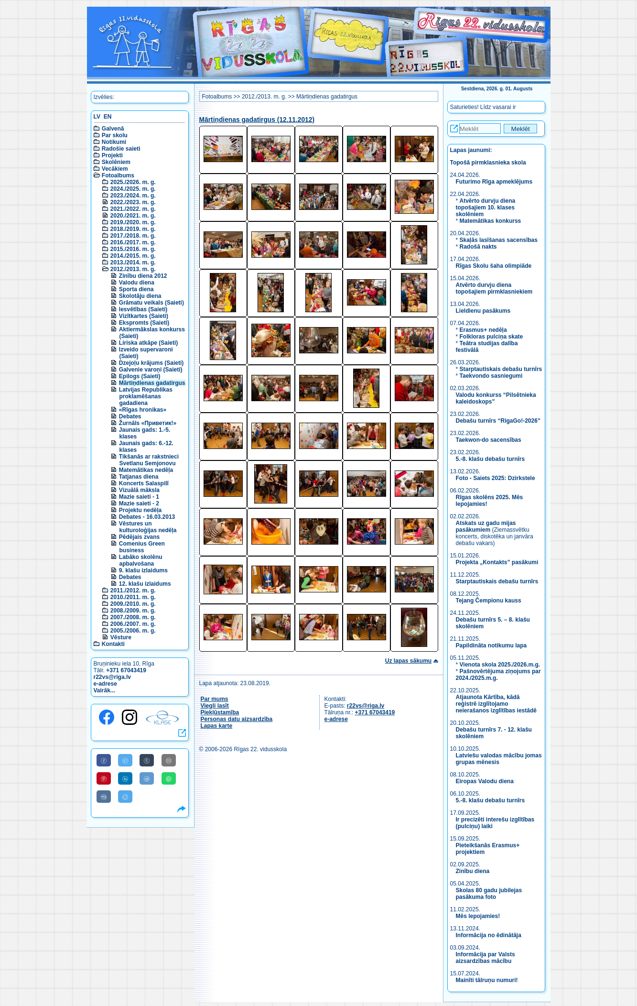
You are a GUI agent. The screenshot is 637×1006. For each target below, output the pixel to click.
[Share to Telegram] (125, 796)
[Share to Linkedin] (125, 778)
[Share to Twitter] (125, 760)
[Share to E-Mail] (169, 760)
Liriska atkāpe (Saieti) (148, 342)
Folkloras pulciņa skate (491, 336)
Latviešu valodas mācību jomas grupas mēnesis (499, 758)
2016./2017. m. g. (133, 242)
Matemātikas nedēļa (146, 470)
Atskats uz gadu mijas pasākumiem (486, 526)
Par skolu (115, 135)
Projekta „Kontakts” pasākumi (497, 562)
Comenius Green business (142, 547)
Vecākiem (115, 168)
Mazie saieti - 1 (139, 496)
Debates (130, 416)
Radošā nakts (478, 246)
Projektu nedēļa (140, 510)
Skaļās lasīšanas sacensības (499, 240)
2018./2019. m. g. (133, 229)
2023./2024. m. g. (133, 195)
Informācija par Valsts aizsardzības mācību (485, 957)
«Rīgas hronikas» (142, 409)
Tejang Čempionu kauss (488, 600)
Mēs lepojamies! (478, 916)
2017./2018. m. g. (133, 235)
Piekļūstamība (220, 712)
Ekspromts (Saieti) (144, 322)
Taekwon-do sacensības (488, 440)
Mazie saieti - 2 (139, 503)
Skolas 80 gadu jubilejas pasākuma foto (489, 893)
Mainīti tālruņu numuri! (487, 980)
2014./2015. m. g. (133, 255)
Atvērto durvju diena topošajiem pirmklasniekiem (494, 288)
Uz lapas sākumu (408, 660)
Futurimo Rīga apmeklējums (494, 181)
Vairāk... (104, 690)
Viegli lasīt (215, 705)
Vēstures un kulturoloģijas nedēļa (148, 527)
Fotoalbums (118, 175)
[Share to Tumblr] (147, 760)
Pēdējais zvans (139, 537)
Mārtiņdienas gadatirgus (152, 383)
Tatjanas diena (138, 476)
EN (108, 116)
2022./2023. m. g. (133, 202)
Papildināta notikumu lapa (491, 645)
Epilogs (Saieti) (140, 376)
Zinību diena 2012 (143, 276)
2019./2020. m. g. (133, 222)
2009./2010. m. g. (133, 604)
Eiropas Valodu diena (485, 781)
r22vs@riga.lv (112, 677)
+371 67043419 (126, 670)
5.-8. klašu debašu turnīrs (491, 459)
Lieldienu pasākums (483, 310)
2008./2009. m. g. (133, 610)
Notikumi (114, 142)
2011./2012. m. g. (133, 590)
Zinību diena (473, 871)
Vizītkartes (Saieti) (143, 316)
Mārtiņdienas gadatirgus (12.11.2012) (257, 119)
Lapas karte (217, 725)
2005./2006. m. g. (133, 630)
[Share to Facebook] (104, 760)
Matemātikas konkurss (490, 221)
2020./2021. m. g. (133, 215)
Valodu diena (136, 282)
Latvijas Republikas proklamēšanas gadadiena (146, 396)
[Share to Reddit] (147, 778)
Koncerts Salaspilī (144, 483)
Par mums (214, 699)
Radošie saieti (121, 148)
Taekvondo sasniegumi (492, 375)
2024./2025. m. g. (133, 189)
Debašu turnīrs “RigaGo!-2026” (498, 420)
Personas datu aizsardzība (237, 719)
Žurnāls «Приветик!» (147, 423)
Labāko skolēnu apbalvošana (140, 560)
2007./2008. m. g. (133, 617)
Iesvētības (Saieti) (143, 309)
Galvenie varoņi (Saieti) (151, 369)
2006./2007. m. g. (133, 624)
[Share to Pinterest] (104, 778)
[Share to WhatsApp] (169, 778)
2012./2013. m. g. (133, 269)
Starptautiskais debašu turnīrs (501, 369)
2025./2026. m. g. (133, 182)
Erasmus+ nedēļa (483, 330)
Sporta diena (136, 289)
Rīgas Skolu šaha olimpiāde (494, 265)
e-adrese (105, 683)
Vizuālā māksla (139, 490)
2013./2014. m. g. (133, 262)
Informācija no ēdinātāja (488, 935)
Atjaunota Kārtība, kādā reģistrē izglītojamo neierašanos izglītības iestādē (496, 704)
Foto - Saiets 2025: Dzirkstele (495, 478)
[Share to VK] (104, 796)
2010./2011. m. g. (133, 597)
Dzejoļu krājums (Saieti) (151, 363)
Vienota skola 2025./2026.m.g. (500, 664)
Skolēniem (116, 162)
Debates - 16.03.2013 (147, 517)
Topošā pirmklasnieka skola (488, 162)
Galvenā (113, 128)
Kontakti (113, 644)
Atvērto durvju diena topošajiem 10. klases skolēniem (486, 207)
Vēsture (120, 637)
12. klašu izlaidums (145, 583)
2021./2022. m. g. (133, 209)
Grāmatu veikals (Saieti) (151, 302)
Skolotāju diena (140, 296)
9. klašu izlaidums (143, 570)
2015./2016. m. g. (133, 249)
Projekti (112, 155)
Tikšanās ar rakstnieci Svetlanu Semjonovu (149, 460)
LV (97, 116)
